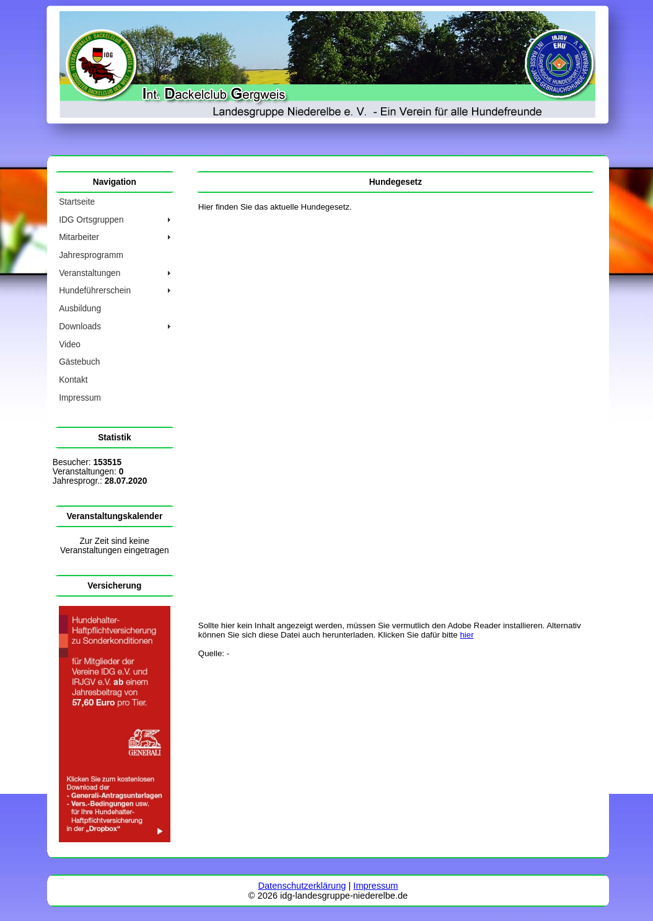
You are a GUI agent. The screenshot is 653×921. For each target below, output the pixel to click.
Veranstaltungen (89, 273)
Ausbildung (80, 308)
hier (466, 634)
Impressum (80, 398)
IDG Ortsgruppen (91, 220)
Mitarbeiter (79, 237)
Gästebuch (79, 362)
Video (70, 344)
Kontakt (73, 380)
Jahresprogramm (91, 255)
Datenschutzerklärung (302, 886)
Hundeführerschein (95, 290)
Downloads (80, 326)
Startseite (77, 202)
